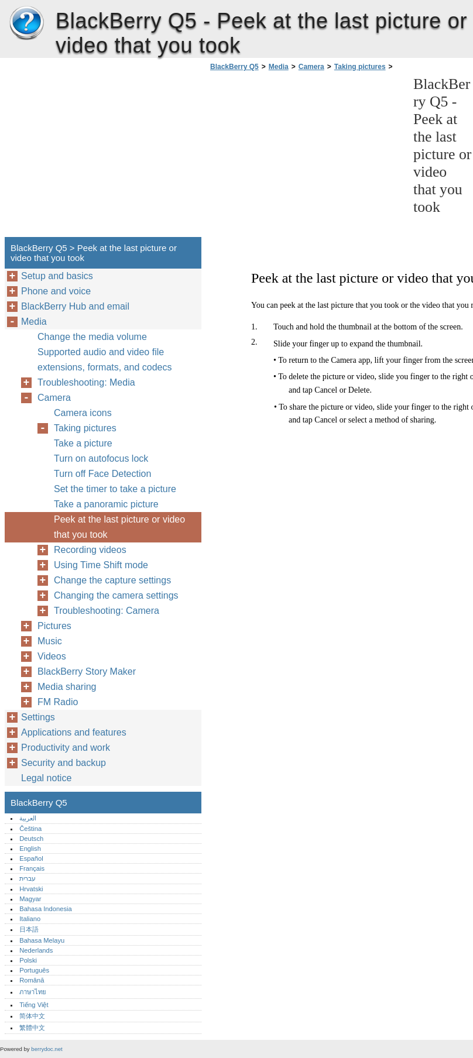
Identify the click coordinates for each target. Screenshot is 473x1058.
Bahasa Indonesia (45, 908)
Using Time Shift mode (101, 565)
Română (31, 980)
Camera (311, 67)
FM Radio (57, 702)
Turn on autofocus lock (101, 458)
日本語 (29, 929)
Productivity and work (65, 748)
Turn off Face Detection (102, 474)
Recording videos (90, 550)
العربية (27, 818)
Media (279, 67)
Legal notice (46, 778)
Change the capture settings (112, 580)
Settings (38, 717)
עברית (27, 878)
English (30, 848)
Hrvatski (31, 888)
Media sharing (67, 687)
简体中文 (32, 1015)
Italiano (29, 918)
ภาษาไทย (32, 991)
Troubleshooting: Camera (106, 611)
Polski (28, 960)
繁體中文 (32, 1027)
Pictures (54, 626)
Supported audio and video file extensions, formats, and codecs (104, 359)
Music (49, 641)
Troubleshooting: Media (86, 382)
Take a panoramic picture (106, 504)
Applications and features (73, 732)
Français (31, 868)
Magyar (30, 898)
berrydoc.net (46, 1049)
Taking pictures (360, 67)
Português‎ (34, 970)
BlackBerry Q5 (26, 23)
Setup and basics (57, 276)
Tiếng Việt (33, 1004)
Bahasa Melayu (41, 940)
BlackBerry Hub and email (75, 306)
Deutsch (31, 838)
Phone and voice (56, 291)
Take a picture (83, 443)
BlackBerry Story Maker (86, 671)
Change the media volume (92, 337)
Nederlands (36, 950)
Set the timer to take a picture (115, 489)
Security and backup (63, 763)
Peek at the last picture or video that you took (119, 527)
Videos (51, 656)
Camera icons (83, 413)
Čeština (30, 828)
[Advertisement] (305, 157)
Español (31, 858)
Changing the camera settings (116, 595)
